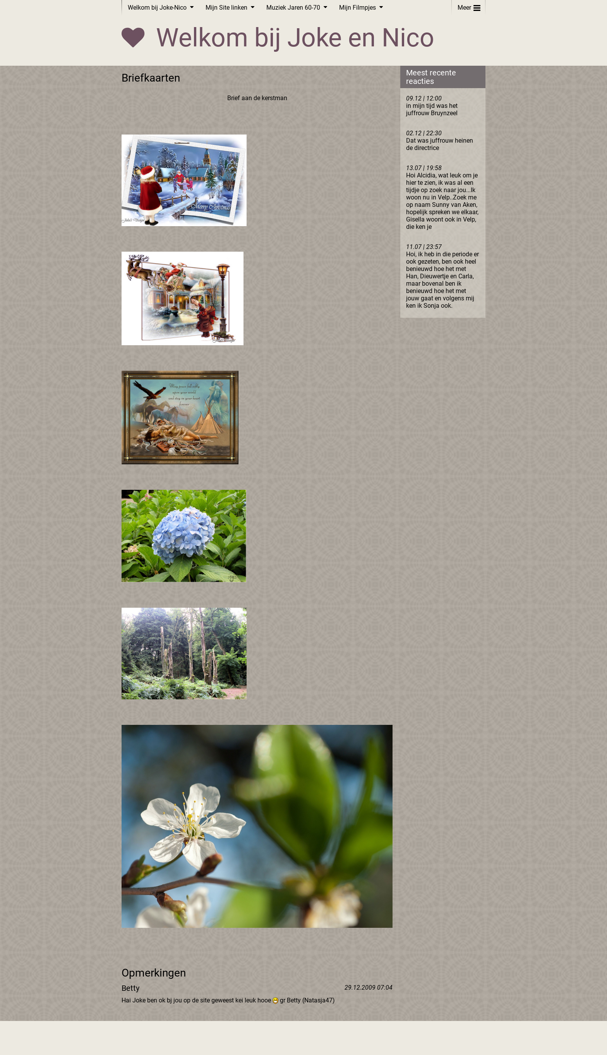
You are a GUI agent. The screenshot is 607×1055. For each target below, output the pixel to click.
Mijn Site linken (226, 7)
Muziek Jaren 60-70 (293, 7)
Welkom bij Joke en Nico (295, 38)
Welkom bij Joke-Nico (157, 7)
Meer (469, 6)
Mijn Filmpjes (357, 7)
